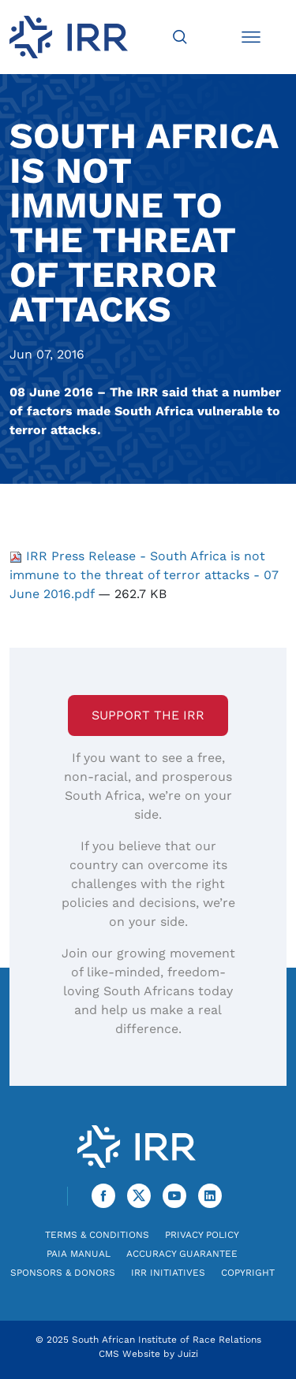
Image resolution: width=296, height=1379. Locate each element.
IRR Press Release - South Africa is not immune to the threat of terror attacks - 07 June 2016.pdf (144, 574)
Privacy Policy (202, 1234)
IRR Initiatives (168, 1272)
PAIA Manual (79, 1253)
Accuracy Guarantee (182, 1253)
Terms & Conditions (97, 1234)
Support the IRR (148, 715)
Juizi (188, 1353)
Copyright (248, 1272)
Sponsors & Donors (62, 1272)
